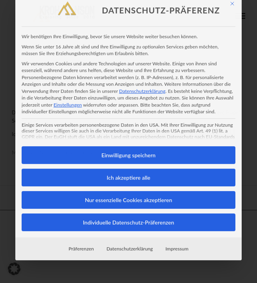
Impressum (176, 224)
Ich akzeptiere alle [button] (128, 152)
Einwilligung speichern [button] (128, 130)
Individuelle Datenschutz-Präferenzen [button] (128, 197)
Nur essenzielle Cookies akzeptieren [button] (128, 175)
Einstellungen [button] (67, 80)
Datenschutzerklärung (142, 66)
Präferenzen (81, 224)
